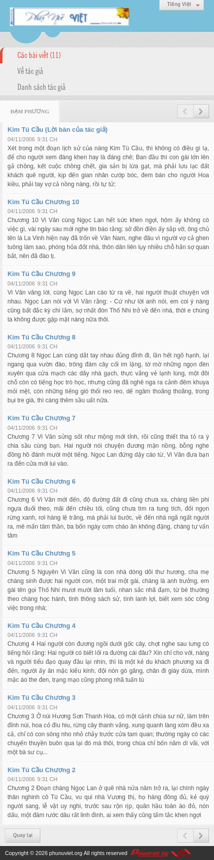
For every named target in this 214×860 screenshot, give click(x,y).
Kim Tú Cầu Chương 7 (41, 418)
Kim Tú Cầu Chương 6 (41, 481)
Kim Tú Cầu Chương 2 (41, 770)
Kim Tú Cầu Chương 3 (41, 697)
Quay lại (22, 835)
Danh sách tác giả (41, 86)
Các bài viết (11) (39, 54)
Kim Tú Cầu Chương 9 (41, 274)
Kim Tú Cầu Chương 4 (41, 625)
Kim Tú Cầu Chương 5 (41, 553)
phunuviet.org (66, 853)
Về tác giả (30, 70)
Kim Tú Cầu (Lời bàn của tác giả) (57, 129)
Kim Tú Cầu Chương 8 (41, 337)
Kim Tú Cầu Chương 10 (43, 202)
